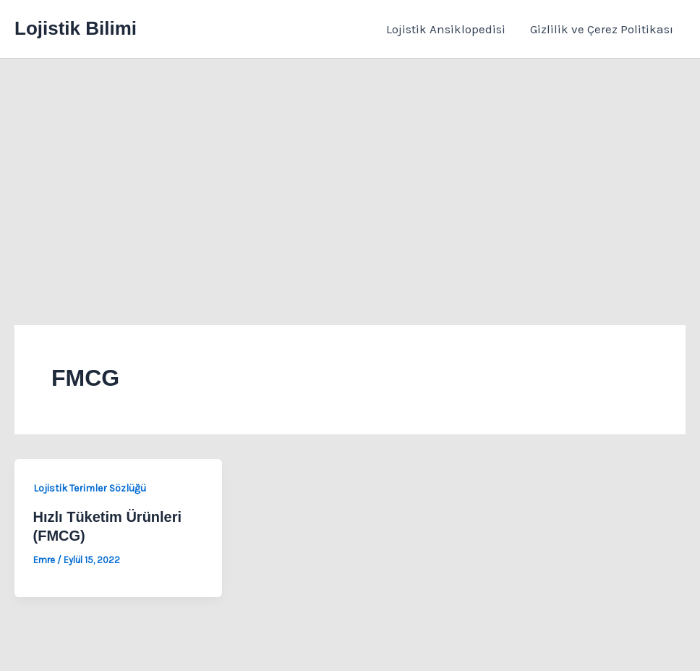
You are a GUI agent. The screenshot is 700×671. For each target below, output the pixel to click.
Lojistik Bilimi (75, 28)
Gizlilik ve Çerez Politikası (601, 29)
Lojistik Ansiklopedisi (445, 29)
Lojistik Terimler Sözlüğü (89, 488)
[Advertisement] (350, 167)
